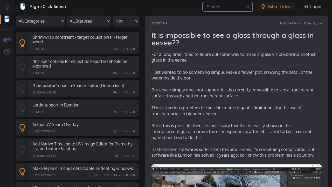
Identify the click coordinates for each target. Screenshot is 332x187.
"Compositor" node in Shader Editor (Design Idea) (78, 85)
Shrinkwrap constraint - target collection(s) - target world (80, 39)
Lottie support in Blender (55, 104)
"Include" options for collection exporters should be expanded (79, 64)
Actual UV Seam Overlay (55, 124)
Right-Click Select (48, 6)
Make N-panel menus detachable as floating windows (82, 168)
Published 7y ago (291, 23)
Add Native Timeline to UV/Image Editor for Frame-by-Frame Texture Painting (83, 146)
